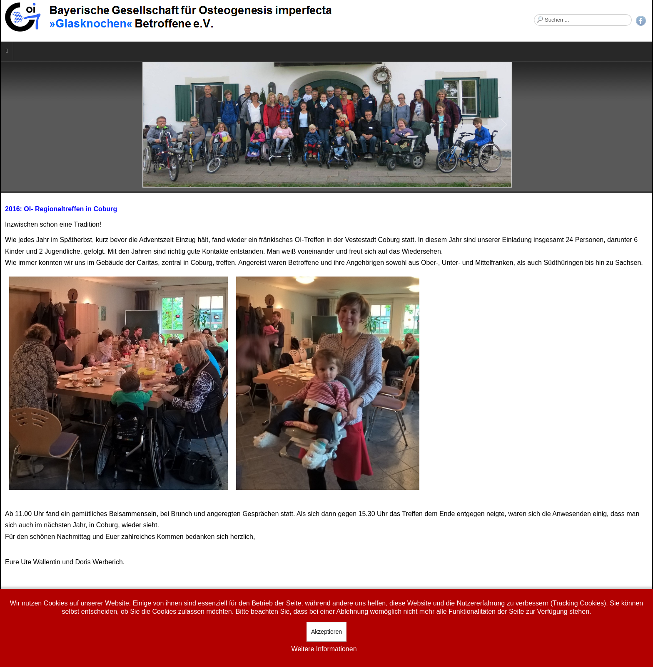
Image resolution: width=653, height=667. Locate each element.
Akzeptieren (326, 631)
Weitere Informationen (323, 648)
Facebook (641, 21)
